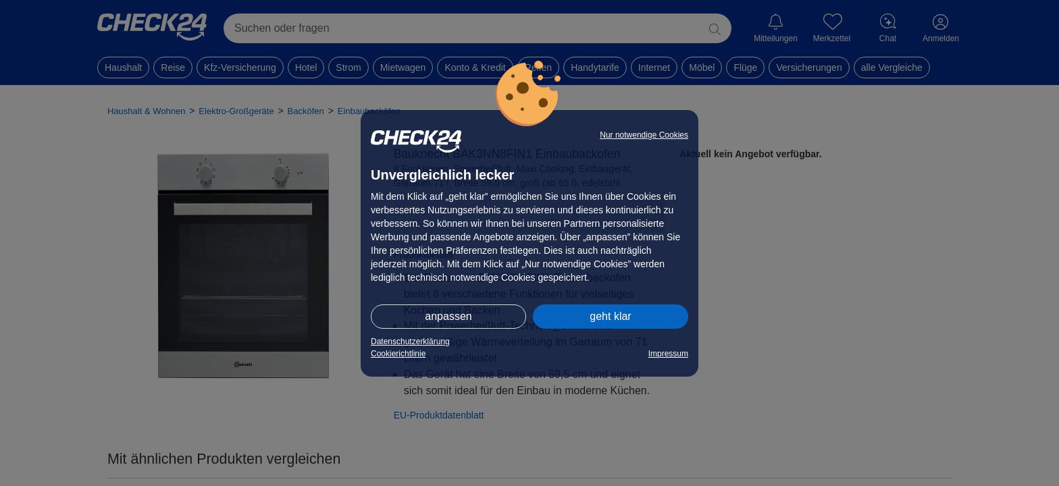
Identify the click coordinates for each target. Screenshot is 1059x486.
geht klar (610, 316)
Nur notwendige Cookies (644, 135)
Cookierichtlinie (398, 353)
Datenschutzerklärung (410, 341)
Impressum (668, 353)
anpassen (448, 316)
